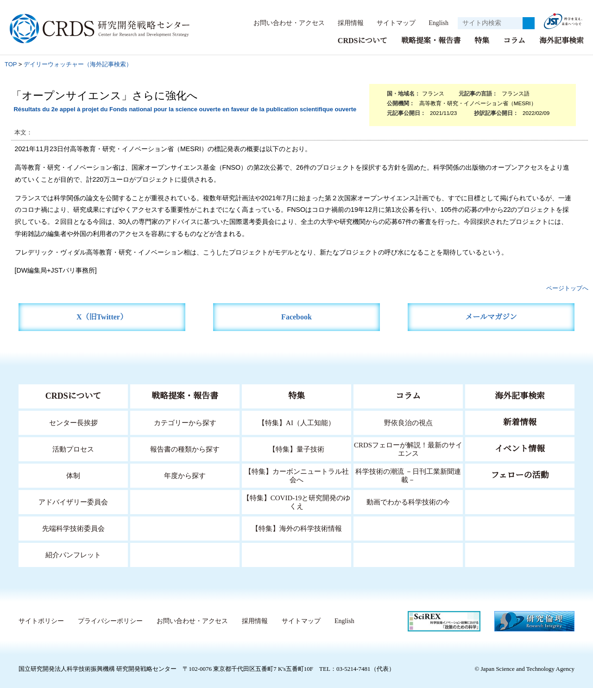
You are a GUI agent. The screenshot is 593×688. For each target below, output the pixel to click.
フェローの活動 (520, 475)
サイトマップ (391, 22)
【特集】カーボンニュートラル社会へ (297, 475)
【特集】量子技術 (296, 448)
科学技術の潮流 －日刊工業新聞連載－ (408, 475)
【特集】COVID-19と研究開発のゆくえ (296, 501)
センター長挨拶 (73, 422)
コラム (514, 40)
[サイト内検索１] (490, 23)
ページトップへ (567, 287)
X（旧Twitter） (102, 316)
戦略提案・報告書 (431, 40)
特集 (481, 40)
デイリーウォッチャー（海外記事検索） (78, 63)
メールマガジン (491, 316)
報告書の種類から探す (185, 448)
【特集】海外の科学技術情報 (297, 528)
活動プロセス (73, 448)
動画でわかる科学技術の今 (408, 501)
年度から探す (185, 475)
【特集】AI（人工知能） (296, 422)
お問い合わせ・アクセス (284, 22)
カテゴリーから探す (185, 422)
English (435, 22)
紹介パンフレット (73, 554)
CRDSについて (362, 40)
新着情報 (519, 422)
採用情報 (346, 22)
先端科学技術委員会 (73, 528)
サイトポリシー (41, 620)
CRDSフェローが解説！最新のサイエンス (408, 449)
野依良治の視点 (408, 422)
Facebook (297, 316)
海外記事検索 (561, 40)
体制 (73, 475)
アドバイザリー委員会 (73, 501)
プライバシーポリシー (109, 620)
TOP (11, 63)
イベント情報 (520, 448)
